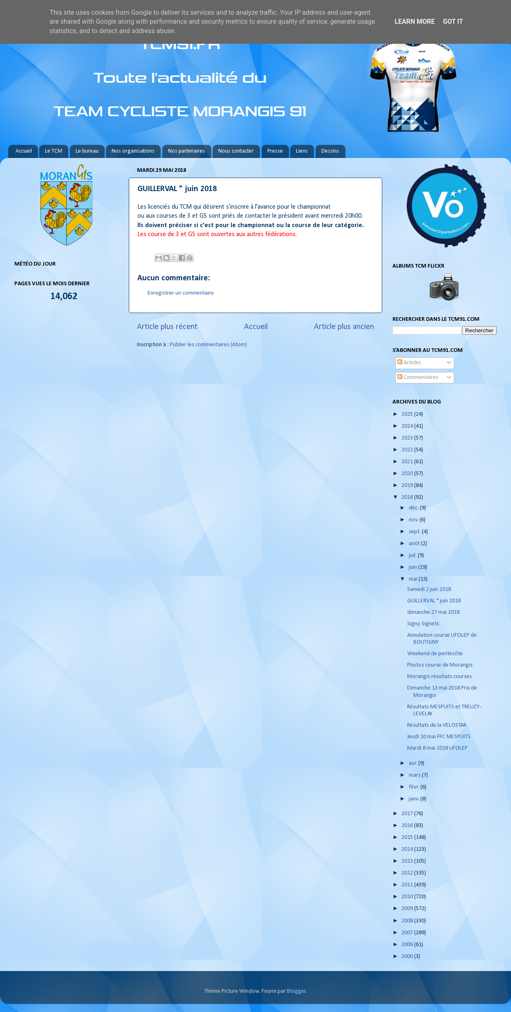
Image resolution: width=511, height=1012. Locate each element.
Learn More (414, 21)
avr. (413, 763)
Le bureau (87, 151)
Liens (302, 151)
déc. (414, 508)
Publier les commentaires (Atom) (208, 345)
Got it (453, 21)
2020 (407, 474)
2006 (407, 945)
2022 (407, 450)
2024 (407, 426)
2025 (407, 414)
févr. (414, 787)
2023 (407, 438)
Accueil (24, 151)
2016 (407, 826)
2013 (407, 861)
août (415, 544)
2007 (407, 933)
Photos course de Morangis (440, 665)
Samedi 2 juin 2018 (429, 589)
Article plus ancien (344, 327)
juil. (413, 555)
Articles (409, 363)
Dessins (330, 151)
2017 (407, 814)
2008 (407, 921)
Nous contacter (236, 151)
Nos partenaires (186, 151)
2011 (407, 885)
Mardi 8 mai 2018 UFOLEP (437, 748)
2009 (407, 909)
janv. (414, 799)
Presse (275, 151)
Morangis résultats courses (439, 677)
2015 (407, 837)
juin (413, 567)
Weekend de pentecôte (435, 654)
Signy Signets (423, 624)
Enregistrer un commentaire (181, 293)
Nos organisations (133, 151)
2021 (407, 462)
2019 (407, 485)
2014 (407, 849)
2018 (407, 497)
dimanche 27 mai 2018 (433, 612)
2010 (407, 897)
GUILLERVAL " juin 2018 (434, 601)
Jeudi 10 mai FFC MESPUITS (439, 737)
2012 (407, 873)
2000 (407, 956)
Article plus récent (167, 327)
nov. (414, 520)
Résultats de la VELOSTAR (436, 725)
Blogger (296, 991)
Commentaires (417, 377)
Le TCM (53, 151)
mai (414, 579)
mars (415, 775)
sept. (415, 532)
